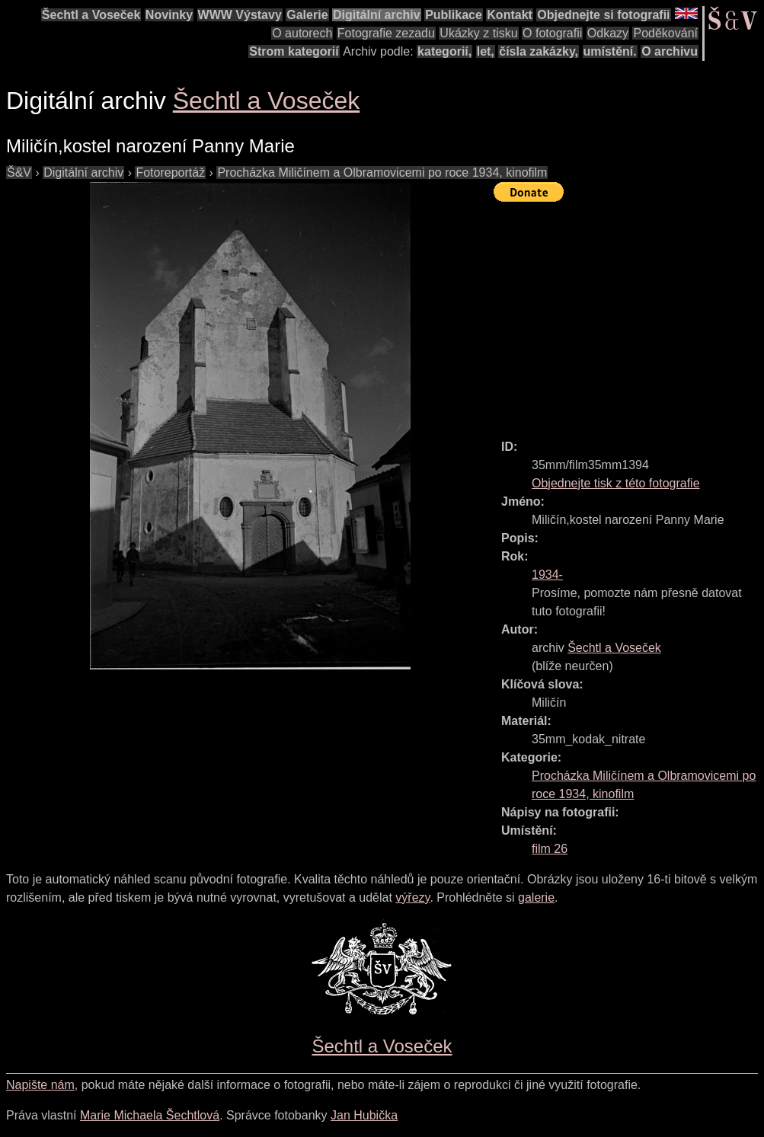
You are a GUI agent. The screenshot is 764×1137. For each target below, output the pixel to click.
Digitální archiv (376, 14)
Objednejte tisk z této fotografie (616, 483)
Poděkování (665, 33)
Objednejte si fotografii (603, 14)
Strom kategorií (293, 51)
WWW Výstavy (240, 14)
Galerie (307, 14)
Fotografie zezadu (386, 33)
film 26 (549, 848)
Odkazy (607, 33)
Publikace (453, 14)
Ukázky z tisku (478, 33)
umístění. (610, 51)
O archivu (669, 51)
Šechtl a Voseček (91, 14)
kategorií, (444, 51)
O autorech (302, 33)
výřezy (412, 897)
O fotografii (552, 33)
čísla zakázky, (538, 51)
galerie (536, 897)
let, (485, 51)
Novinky (169, 14)
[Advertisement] (629, 313)
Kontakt (509, 14)
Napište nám (40, 1084)
